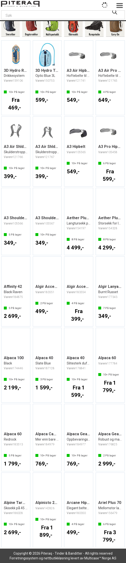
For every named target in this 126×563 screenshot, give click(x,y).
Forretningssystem (24, 558)
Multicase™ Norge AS (100, 558)
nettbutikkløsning (57, 558)
